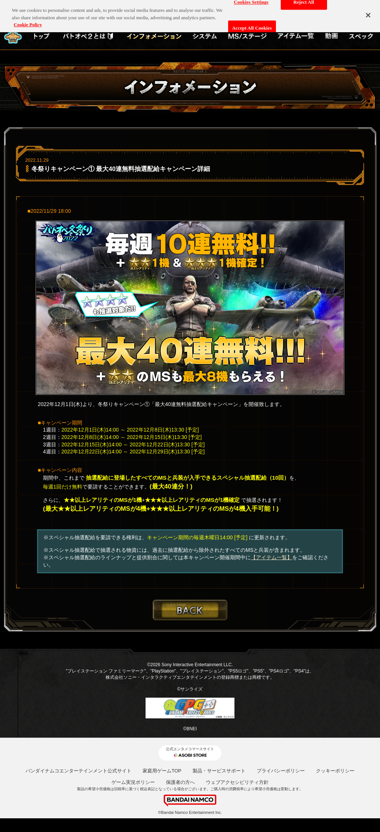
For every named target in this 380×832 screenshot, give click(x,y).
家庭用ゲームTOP (162, 771)
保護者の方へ (180, 782)
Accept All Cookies (252, 24)
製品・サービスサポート (219, 771)
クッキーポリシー (335, 771)
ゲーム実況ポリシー (133, 782)
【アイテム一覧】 (271, 557)
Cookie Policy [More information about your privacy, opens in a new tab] (28, 20)
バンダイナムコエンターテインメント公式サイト (78, 771)
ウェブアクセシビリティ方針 (237, 782)
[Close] (368, 11)
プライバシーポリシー (281, 771)
